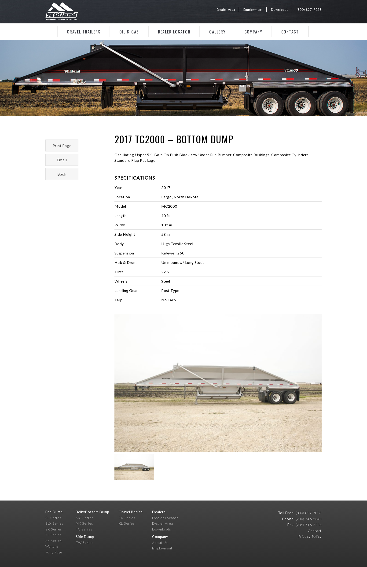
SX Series (53, 541)
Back (61, 174)
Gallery (217, 32)
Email (62, 160)
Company (253, 32)
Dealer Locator (174, 32)
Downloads (279, 9)
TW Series (85, 543)
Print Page (62, 145)
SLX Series (54, 523)
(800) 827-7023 (309, 9)
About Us (160, 543)
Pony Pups (54, 552)
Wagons (52, 546)
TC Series (84, 529)
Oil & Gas (129, 32)
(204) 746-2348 (309, 519)
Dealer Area (226, 9)
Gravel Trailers (83, 32)
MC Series (84, 518)
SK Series (53, 529)
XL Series (53, 535)
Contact (290, 32)
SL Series (53, 518)
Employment (253, 9)
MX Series (84, 523)
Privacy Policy (310, 536)
